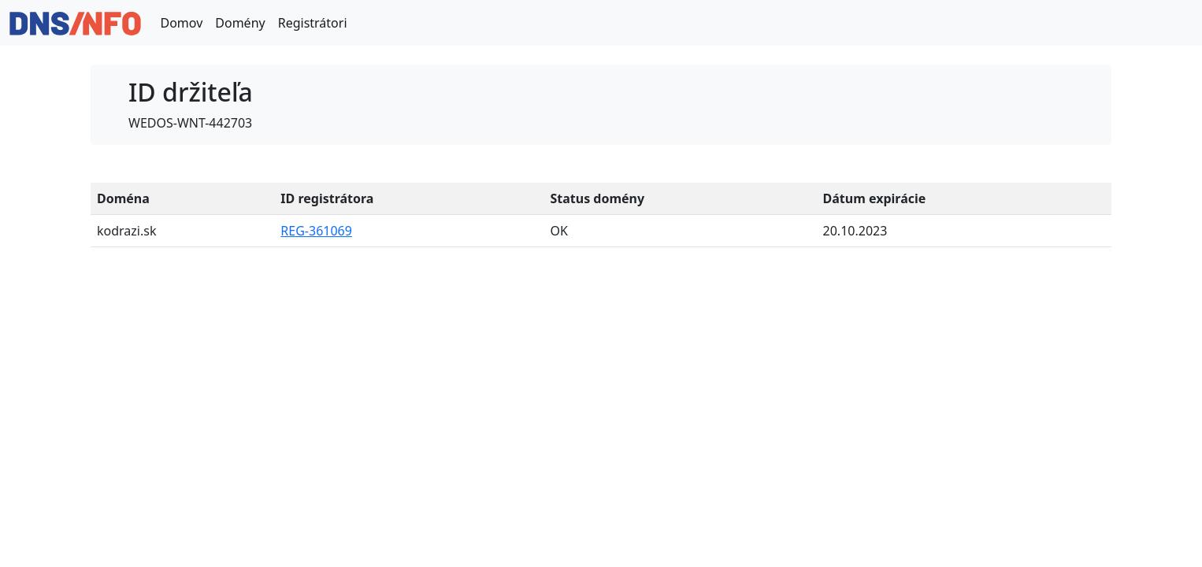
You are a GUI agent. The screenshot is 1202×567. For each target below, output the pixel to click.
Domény (240, 23)
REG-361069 (316, 230)
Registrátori (312, 23)
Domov (181, 23)
